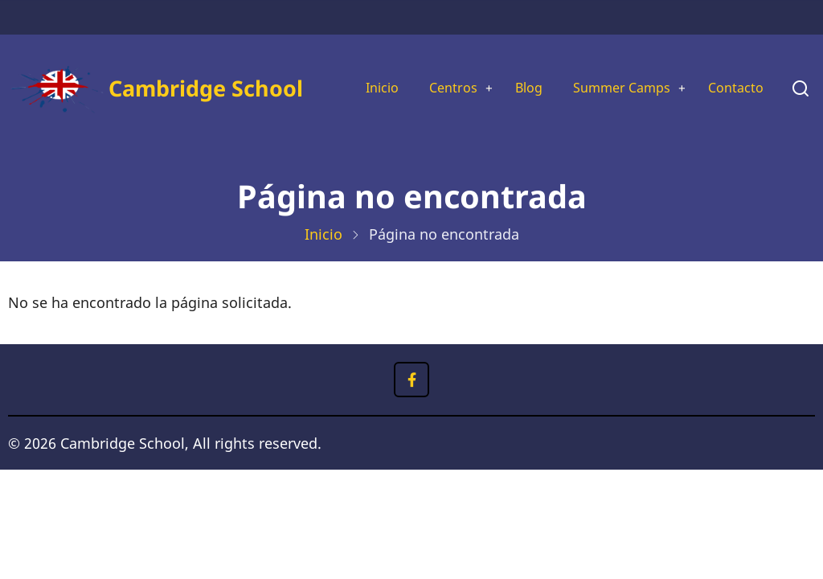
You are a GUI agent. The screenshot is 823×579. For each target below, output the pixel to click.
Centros (432, 76)
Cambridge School (166, 104)
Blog (513, 76)
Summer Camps (613, 76)
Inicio (356, 76)
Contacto (368, 132)
